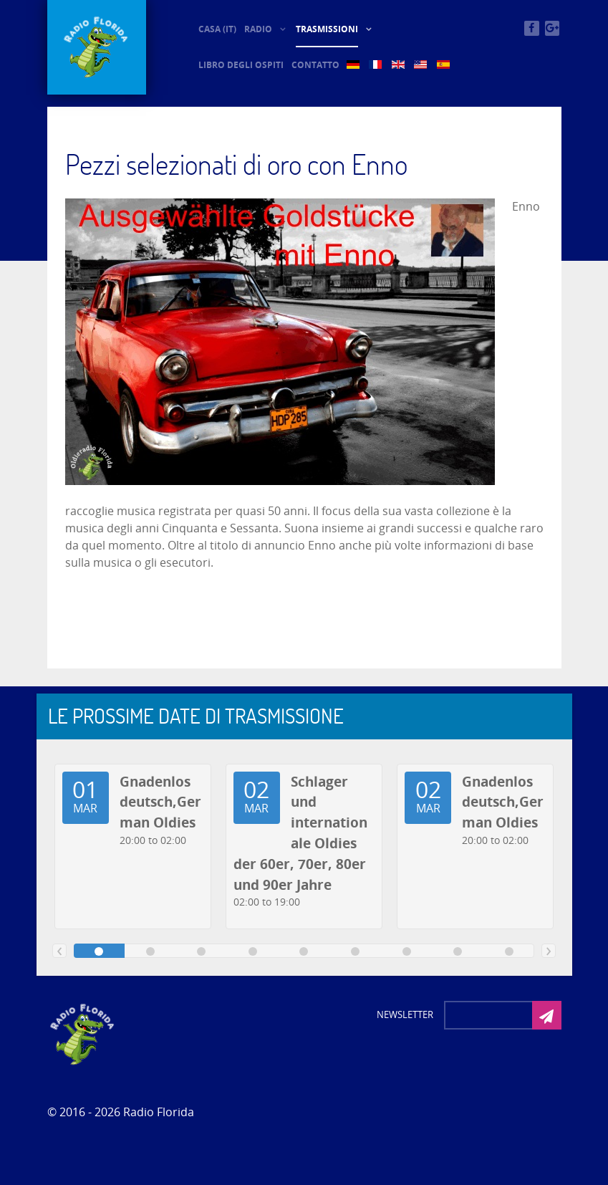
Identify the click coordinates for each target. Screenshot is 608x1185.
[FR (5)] (376, 64)
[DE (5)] (354, 64)
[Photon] (83, 1033)
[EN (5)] (399, 64)
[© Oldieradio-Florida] (96, 47)
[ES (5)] (444, 64)
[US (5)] (421, 64)
